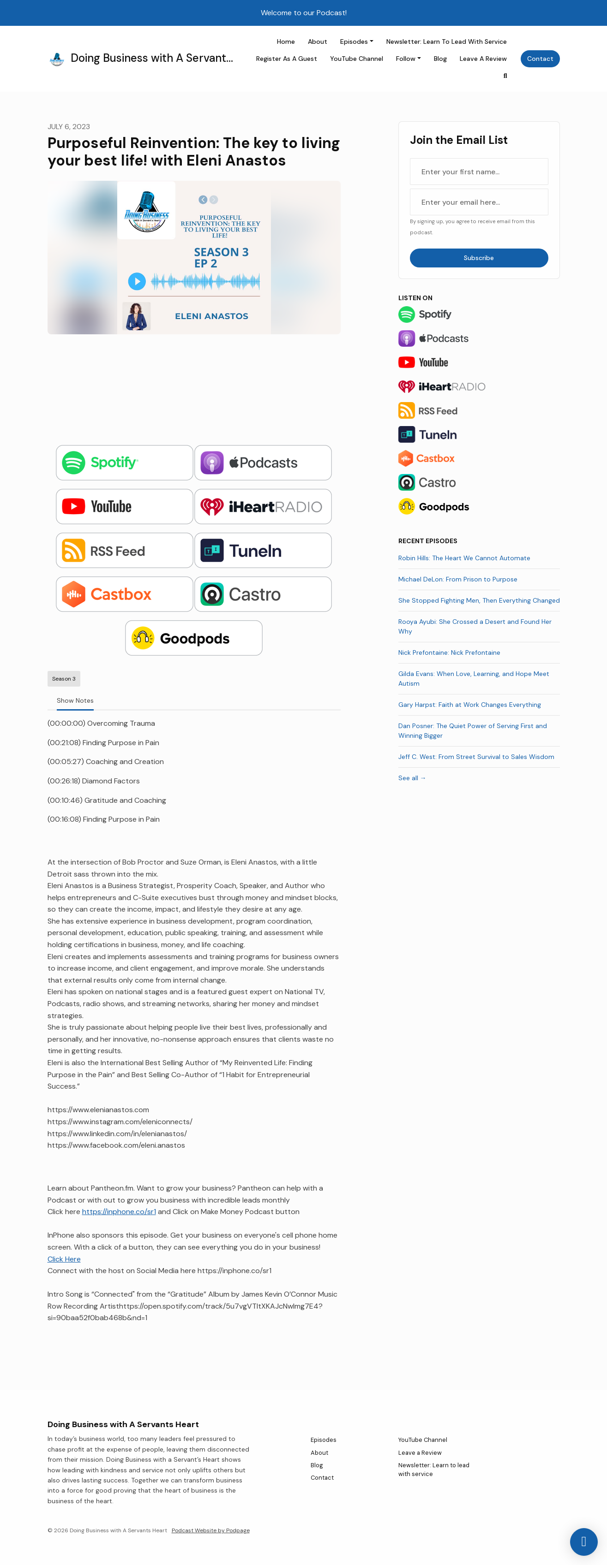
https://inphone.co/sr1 (119, 1211)
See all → (412, 778)
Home (286, 41)
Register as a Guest (286, 58)
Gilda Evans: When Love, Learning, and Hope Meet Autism (473, 679)
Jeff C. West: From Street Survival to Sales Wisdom (476, 757)
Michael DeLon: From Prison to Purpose (457, 579)
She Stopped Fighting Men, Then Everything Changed (479, 600)
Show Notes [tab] (75, 700)
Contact (540, 58)
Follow (405, 58)
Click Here (64, 1259)
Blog (440, 58)
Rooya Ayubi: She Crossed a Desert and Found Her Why (475, 626)
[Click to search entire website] (505, 75)
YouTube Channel (356, 58)
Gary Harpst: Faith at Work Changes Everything (469, 704)
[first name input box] (479, 171)
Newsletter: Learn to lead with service (446, 41)
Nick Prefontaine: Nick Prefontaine (449, 652)
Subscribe (479, 258)
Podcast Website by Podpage (211, 1530)
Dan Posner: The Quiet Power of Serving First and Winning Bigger (472, 731)
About (317, 41)
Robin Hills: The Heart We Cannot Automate (464, 558)
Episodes (354, 41)
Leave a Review (483, 58)
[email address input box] (479, 202)
